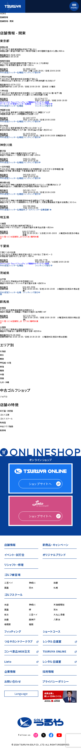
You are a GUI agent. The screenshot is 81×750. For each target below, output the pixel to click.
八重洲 (57, 619)
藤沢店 (3, 150)
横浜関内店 (5, 182)
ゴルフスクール (6, 418)
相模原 (7, 624)
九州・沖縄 (4, 382)
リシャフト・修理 (14, 565)
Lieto (7, 662)
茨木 (31, 587)
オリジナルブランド (54, 555)
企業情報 (10, 672)
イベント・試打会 (14, 555)
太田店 (3, 327)
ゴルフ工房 (4, 414)
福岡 (31, 624)
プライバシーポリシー (56, 682)
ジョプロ (3, 396)
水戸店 (3, 279)
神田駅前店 (5, 110)
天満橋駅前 (59, 604)
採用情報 (48, 672)
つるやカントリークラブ (18, 642)
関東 (2, 358)
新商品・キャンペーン (55, 545)
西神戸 (32, 619)
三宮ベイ (8, 582)
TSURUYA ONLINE (54, 652)
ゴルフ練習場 (12, 575)
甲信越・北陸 (5, 362)
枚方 (6, 614)
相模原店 (4, 198)
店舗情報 (4, 17)
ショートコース (52, 632)
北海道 (3, 351)
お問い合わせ (12, 682)
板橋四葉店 (5, 61)
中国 (2, 374)
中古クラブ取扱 (6, 426)
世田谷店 (4, 47)
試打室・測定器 (6, 410)
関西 (2, 370)
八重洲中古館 (6, 76)
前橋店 (3, 308)
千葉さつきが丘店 (7, 252)
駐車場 (3, 430)
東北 (2, 355)
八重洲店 (4, 90)
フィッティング (12, 632)
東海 (2, 366)
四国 (2, 378)
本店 (6, 604)
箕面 (6, 587)
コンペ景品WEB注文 (17, 652)
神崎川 (32, 582)
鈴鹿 (56, 582)
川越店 (3, 223)
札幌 (56, 587)
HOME (3, 13)
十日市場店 (5, 166)
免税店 (3, 422)
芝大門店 (4, 125)
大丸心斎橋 (59, 614)
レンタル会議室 (52, 642)
